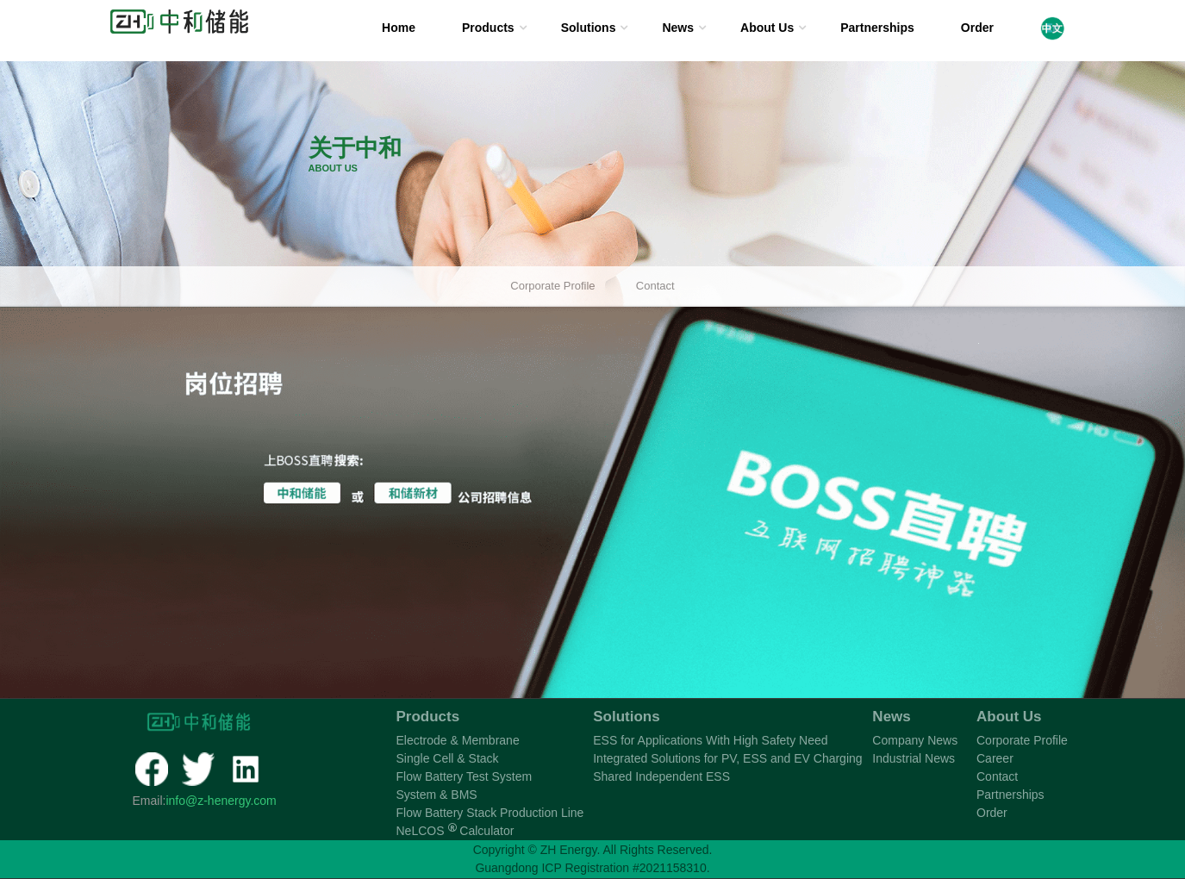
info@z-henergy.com (220, 800)
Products (488, 27)
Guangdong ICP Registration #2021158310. (592, 868)
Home (398, 27)
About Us (767, 27)
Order (977, 27)
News (678, 27)
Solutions (588, 27)
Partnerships (877, 27)
